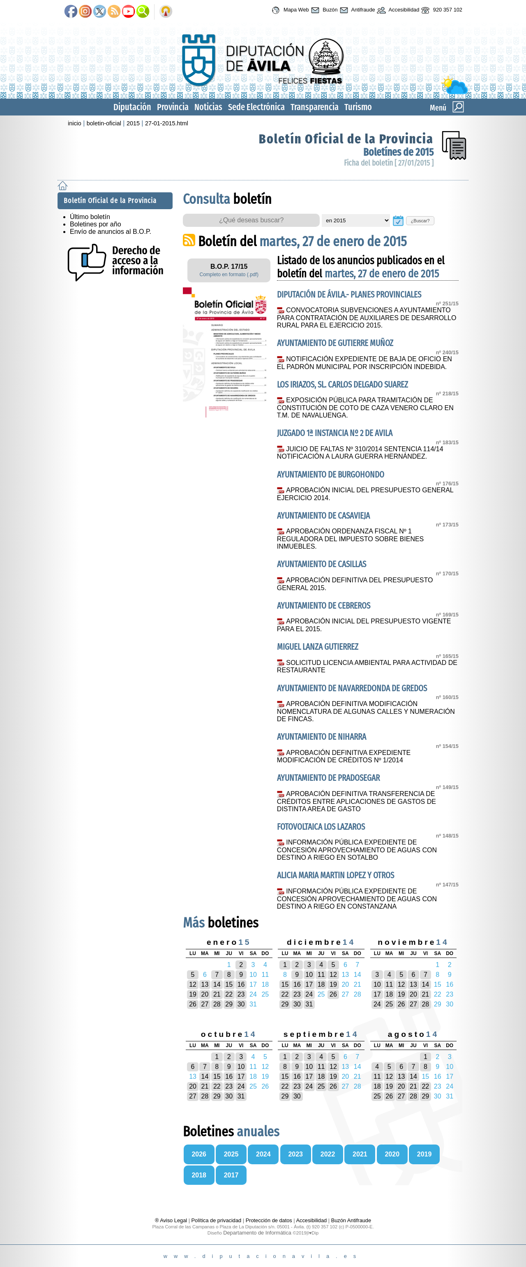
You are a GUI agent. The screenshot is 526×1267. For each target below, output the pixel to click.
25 (389, 1004)
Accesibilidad (397, 10)
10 (309, 974)
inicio (74, 123)
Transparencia (315, 107)
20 (205, 994)
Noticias (208, 107)
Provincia (173, 107)
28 (217, 1004)
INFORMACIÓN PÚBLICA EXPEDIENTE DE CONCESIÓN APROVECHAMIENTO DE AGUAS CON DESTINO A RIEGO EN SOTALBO (357, 850)
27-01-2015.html (166, 123)
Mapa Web (289, 10)
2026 (198, 1154)
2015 (133, 123)
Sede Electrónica (256, 107)
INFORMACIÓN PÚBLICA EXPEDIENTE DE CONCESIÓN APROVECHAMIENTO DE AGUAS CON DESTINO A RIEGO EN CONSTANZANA (357, 899)
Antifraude (356, 10)
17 (309, 984)
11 (321, 974)
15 (229, 984)
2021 (360, 1154)
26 (192, 1004)
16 (241, 984)
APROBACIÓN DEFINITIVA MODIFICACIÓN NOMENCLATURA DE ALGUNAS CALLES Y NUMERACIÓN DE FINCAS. (366, 711)
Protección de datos (269, 1220)
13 (205, 984)
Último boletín (90, 216)
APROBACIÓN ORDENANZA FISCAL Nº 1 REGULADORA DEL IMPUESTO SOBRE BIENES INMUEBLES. (350, 539)
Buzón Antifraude (351, 1220)
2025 (231, 1154)
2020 (392, 1154)
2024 (263, 1154)
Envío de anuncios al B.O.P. (110, 231)
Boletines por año (95, 224)
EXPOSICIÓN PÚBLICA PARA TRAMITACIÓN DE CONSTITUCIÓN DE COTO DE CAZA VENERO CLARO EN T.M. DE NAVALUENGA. (365, 408)
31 (309, 1004)
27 (205, 1004)
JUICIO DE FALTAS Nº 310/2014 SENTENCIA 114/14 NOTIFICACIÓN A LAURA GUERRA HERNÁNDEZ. (360, 452)
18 (321, 984)
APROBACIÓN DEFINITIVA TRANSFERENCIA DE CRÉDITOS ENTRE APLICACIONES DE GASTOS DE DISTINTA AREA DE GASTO (356, 801)
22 (229, 994)
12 (192, 984)
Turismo (358, 107)
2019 (424, 1154)
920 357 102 (440, 10)
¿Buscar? (420, 220)
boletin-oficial (104, 123)
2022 (328, 1154)
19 (192, 994)
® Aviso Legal (172, 1220)
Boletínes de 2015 (398, 152)
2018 (198, 1175)
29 (229, 1004)
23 (241, 994)
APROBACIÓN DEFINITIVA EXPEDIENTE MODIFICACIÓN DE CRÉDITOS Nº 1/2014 (344, 756)
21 (217, 994)
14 (217, 984)
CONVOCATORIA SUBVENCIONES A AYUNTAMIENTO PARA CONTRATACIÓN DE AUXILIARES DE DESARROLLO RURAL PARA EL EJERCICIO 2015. (367, 318)
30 (241, 1004)
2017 (231, 1175)
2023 (295, 1154)
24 (309, 994)
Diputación (132, 107)
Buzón (323, 10)
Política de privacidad (216, 1220)
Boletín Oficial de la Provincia (346, 139)
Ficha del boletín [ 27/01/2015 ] (389, 163)
